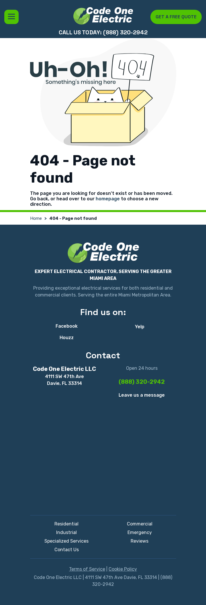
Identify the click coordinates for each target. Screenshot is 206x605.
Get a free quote (176, 17)
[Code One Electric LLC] (103, 16)
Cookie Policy (123, 569)
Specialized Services (66, 541)
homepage (108, 198)
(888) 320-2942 (142, 381)
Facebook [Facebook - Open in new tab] (67, 326)
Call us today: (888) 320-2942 (103, 32)
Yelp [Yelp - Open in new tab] (139, 326)
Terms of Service (87, 569)
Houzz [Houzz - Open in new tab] (67, 337)
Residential (66, 524)
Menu (11, 17)
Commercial (139, 524)
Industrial (66, 532)
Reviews (139, 541)
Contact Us (66, 549)
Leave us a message (142, 395)
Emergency (139, 532)
